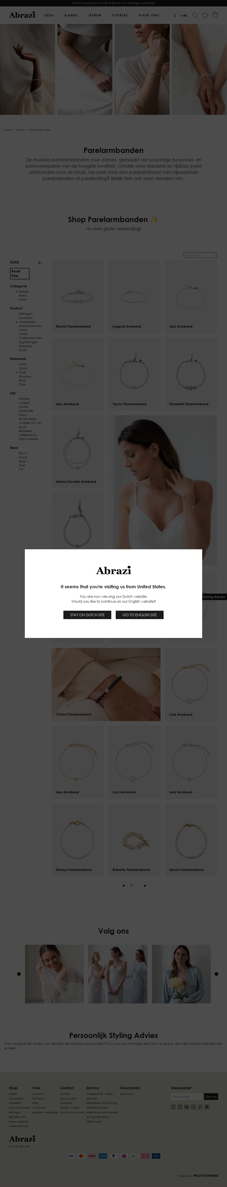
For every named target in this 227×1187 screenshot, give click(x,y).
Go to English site (140, 615)
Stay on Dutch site (87, 615)
